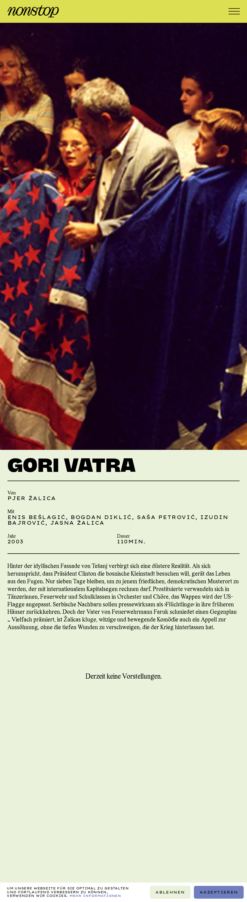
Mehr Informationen (95, 896)
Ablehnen (170, 892)
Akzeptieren (219, 892)
